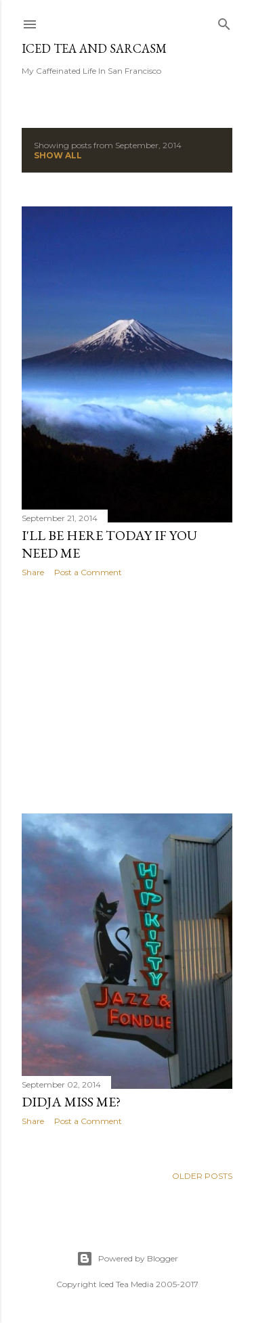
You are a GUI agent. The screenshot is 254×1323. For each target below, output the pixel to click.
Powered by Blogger (127, 1259)
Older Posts (202, 1176)
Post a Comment (88, 572)
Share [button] (33, 572)
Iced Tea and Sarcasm (94, 48)
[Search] (224, 21)
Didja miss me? (71, 1102)
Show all (58, 155)
